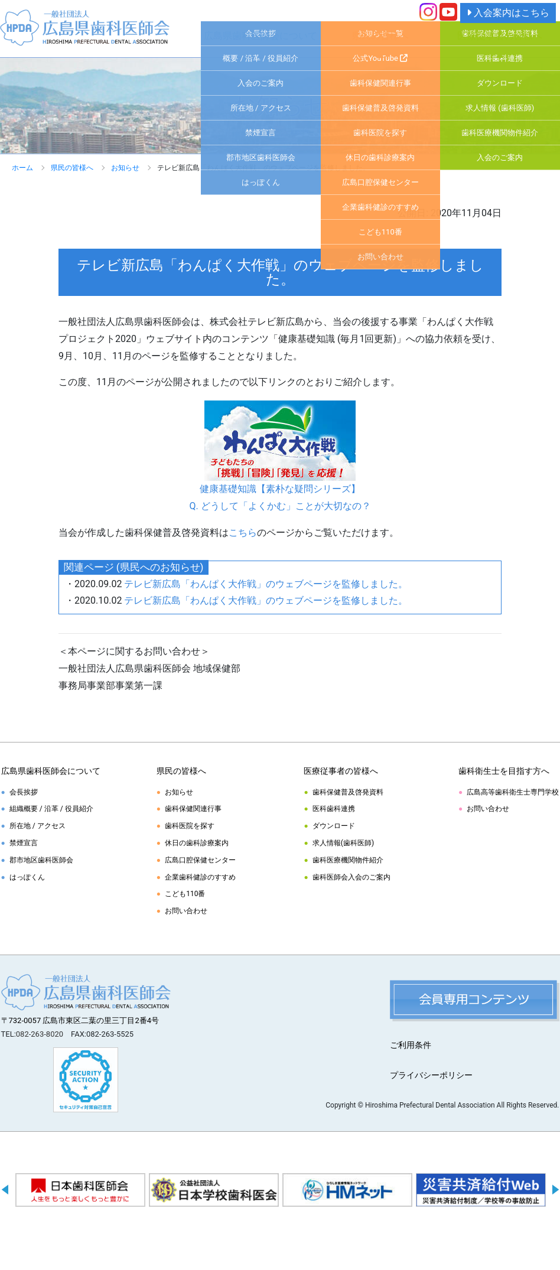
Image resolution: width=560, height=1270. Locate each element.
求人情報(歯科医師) (343, 843)
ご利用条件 (410, 1045)
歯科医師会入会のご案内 (351, 877)
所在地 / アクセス (37, 826)
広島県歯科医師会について (260, 35)
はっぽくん (27, 877)
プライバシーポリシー (431, 1075)
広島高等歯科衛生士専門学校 (513, 792)
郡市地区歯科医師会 (41, 860)
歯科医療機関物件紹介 (347, 860)
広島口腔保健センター (200, 860)
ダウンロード (333, 826)
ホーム (22, 168)
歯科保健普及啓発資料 (347, 792)
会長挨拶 (23, 792)
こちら (243, 532)
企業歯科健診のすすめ (200, 877)
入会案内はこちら (508, 12)
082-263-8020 (39, 1034)
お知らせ (125, 168)
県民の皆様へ (380, 35)
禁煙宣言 (23, 843)
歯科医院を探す (189, 826)
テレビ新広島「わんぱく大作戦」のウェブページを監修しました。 (266, 584)
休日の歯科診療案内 (197, 843)
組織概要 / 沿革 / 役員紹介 (51, 809)
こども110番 (185, 894)
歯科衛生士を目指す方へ (503, 771)
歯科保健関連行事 (193, 809)
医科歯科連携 (333, 809)
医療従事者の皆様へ (499, 35)
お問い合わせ (186, 911)
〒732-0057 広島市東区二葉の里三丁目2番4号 (80, 1020)
